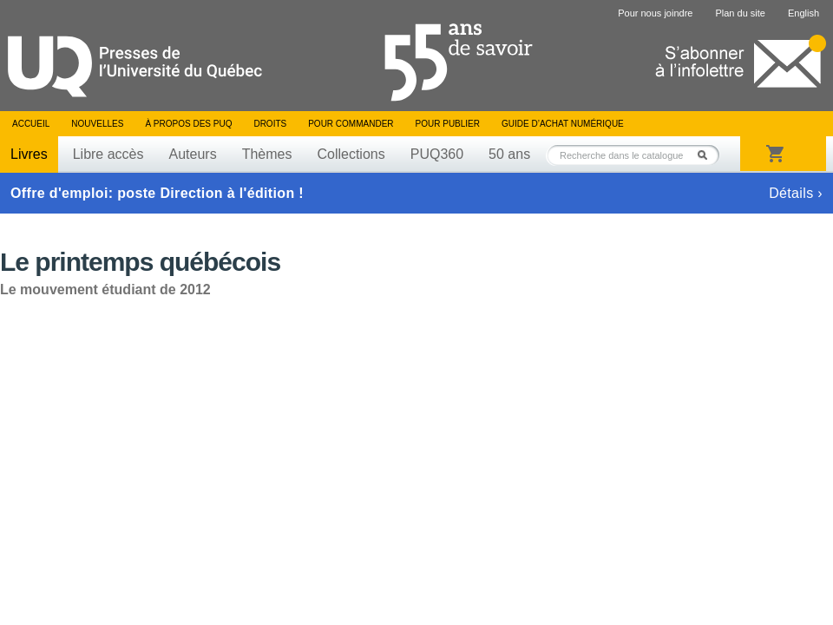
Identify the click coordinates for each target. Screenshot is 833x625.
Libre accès (108, 154)
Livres (29, 154)
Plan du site (739, 13)
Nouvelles (97, 123)
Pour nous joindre (655, 13)
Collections (350, 154)
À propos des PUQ (188, 123)
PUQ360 (436, 154)
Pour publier (448, 123)
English (803, 13)
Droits (269, 123)
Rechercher (707, 155)
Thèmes (267, 154)
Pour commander (350, 123)
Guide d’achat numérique (563, 123)
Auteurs (193, 154)
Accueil (30, 123)
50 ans (509, 154)
